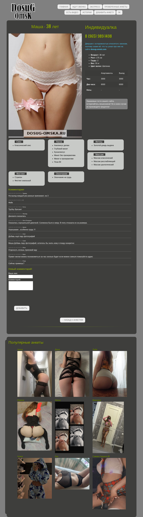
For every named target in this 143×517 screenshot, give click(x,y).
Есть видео (72, 12)
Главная (63, 6)
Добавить (21, 308)
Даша (57, 350)
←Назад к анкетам (72, 320)
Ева (56, 456)
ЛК (119, 12)
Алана (20, 456)
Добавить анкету (105, 12)
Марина (20, 400)
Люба (95, 350)
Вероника (97, 400)
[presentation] (26, 298)
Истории (87, 12)
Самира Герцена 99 (101, 456)
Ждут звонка (79, 6)
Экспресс (95, 6)
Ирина (57, 400)
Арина (20, 350)
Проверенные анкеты (116, 6)
